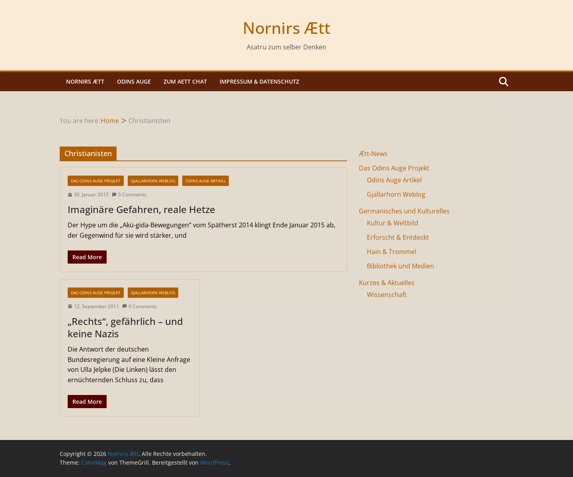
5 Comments (129, 194)
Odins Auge (134, 81)
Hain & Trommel (391, 251)
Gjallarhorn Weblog (153, 181)
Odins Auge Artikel (205, 181)
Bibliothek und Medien (400, 266)
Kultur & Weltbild (392, 223)
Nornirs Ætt (286, 28)
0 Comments (139, 306)
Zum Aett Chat (185, 81)
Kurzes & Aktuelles (387, 282)
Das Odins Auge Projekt (96, 181)
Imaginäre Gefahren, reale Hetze (141, 209)
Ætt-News (373, 153)
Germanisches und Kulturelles (404, 211)
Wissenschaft (387, 294)
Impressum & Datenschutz (259, 81)
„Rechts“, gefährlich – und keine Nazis (125, 327)
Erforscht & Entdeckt (398, 237)
